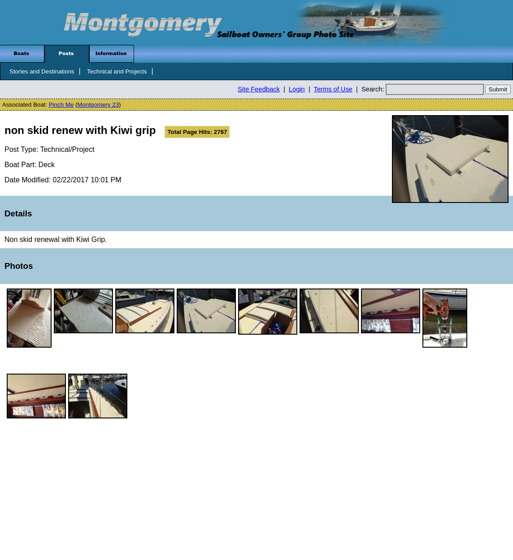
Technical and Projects (117, 71)
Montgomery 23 (98, 104)
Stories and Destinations (41, 71)
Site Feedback (259, 89)
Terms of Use (333, 89)
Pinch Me (61, 104)
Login (297, 89)
